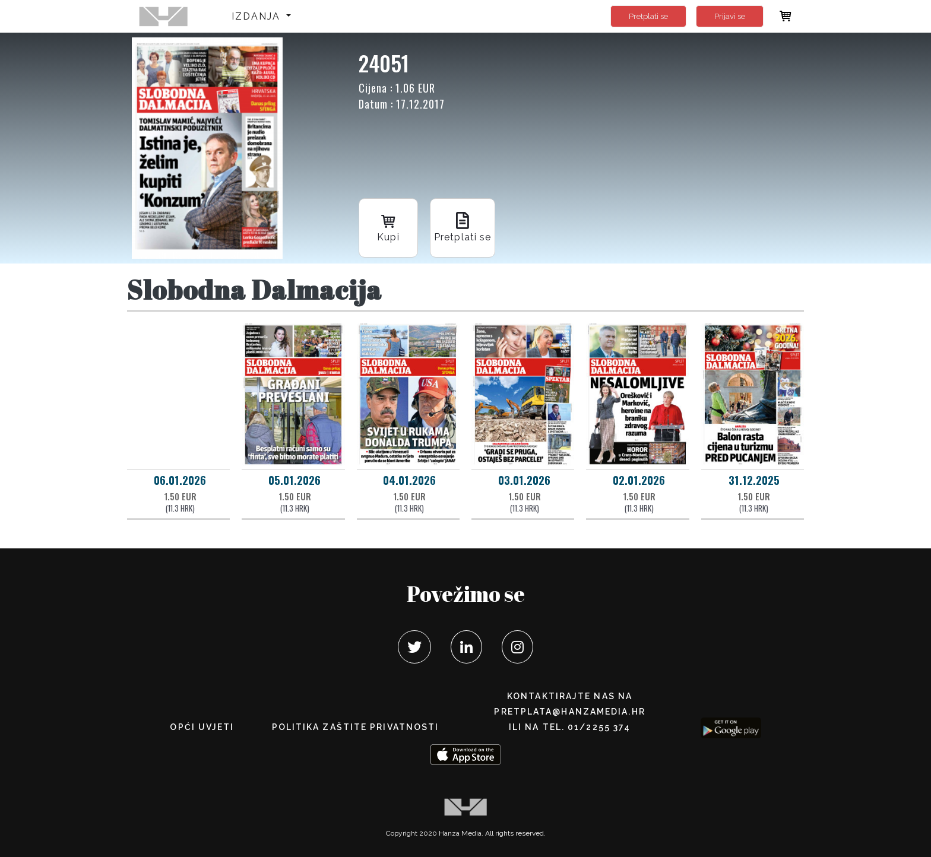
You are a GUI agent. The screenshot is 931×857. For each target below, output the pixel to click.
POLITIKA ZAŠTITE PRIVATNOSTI (355, 727)
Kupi (388, 227)
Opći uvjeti (202, 727)
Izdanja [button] (258, 16)
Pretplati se (648, 16)
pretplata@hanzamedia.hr (569, 711)
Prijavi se (729, 16)
